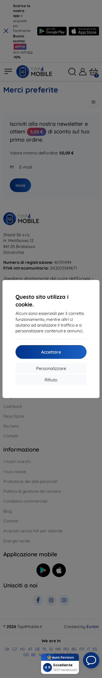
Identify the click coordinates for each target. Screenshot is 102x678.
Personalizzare (51, 368)
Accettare (51, 352)
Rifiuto (51, 380)
